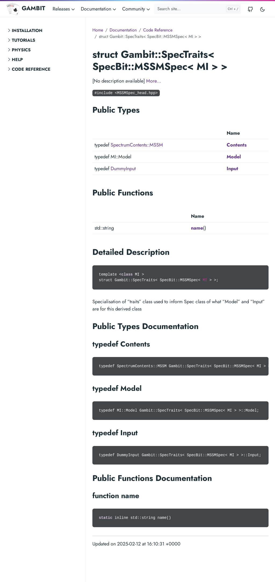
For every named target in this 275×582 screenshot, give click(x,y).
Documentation (123, 30)
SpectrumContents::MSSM (137, 144)
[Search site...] (197, 9)
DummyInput (123, 168)
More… (153, 80)
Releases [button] (64, 8)
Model (234, 156)
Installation (27, 30)
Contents (237, 144)
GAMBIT (25, 9)
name (197, 227)
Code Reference (31, 69)
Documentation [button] (99, 8)
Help (17, 59)
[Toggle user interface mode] (262, 9)
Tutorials (23, 40)
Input (232, 168)
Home (97, 30)
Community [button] (136, 8)
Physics (21, 50)
